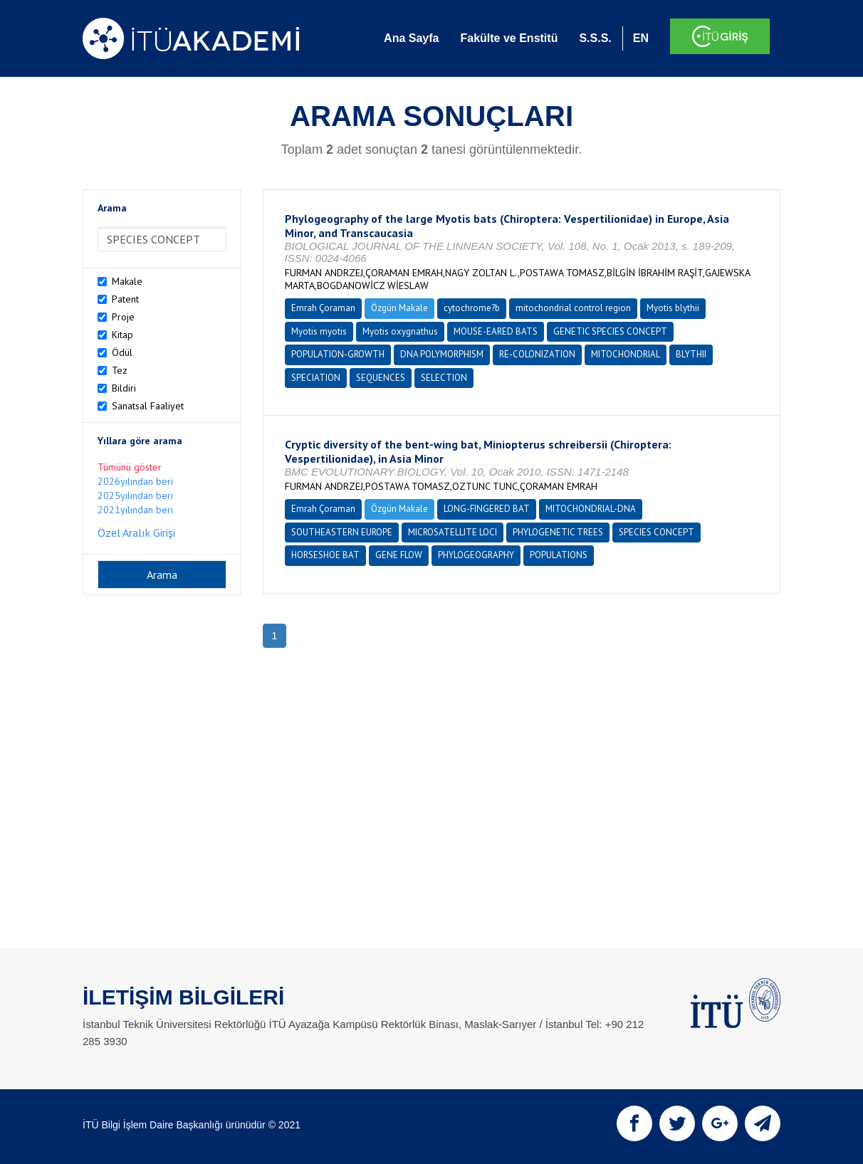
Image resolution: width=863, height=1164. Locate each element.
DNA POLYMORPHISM (441, 354)
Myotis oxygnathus (400, 331)
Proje (123, 316)
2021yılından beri (135, 509)
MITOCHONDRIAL (625, 354)
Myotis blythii (673, 308)
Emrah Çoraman (323, 308)
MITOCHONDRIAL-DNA (590, 509)
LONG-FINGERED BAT (487, 509)
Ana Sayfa (411, 38)
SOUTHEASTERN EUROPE (341, 532)
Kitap (122, 334)
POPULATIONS (558, 555)
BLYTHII (691, 354)
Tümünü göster (130, 467)
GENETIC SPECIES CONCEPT (610, 331)
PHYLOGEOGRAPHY (476, 555)
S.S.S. (595, 38)
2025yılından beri (135, 495)
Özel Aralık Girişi (136, 532)
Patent (125, 299)
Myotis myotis (319, 331)
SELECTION (444, 378)
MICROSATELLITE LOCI (452, 532)
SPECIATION (315, 378)
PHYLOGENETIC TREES (558, 532)
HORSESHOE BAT (325, 555)
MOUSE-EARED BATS (496, 331)
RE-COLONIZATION (537, 354)
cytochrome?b (472, 308)
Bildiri (124, 388)
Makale (127, 281)
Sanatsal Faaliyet (148, 405)
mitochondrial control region (573, 308)
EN (641, 38)
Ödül (122, 352)
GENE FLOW (398, 555)
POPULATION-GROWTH (338, 354)
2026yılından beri (135, 481)
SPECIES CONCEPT (656, 532)
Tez (119, 370)
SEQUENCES (380, 378)
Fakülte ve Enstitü (509, 38)
